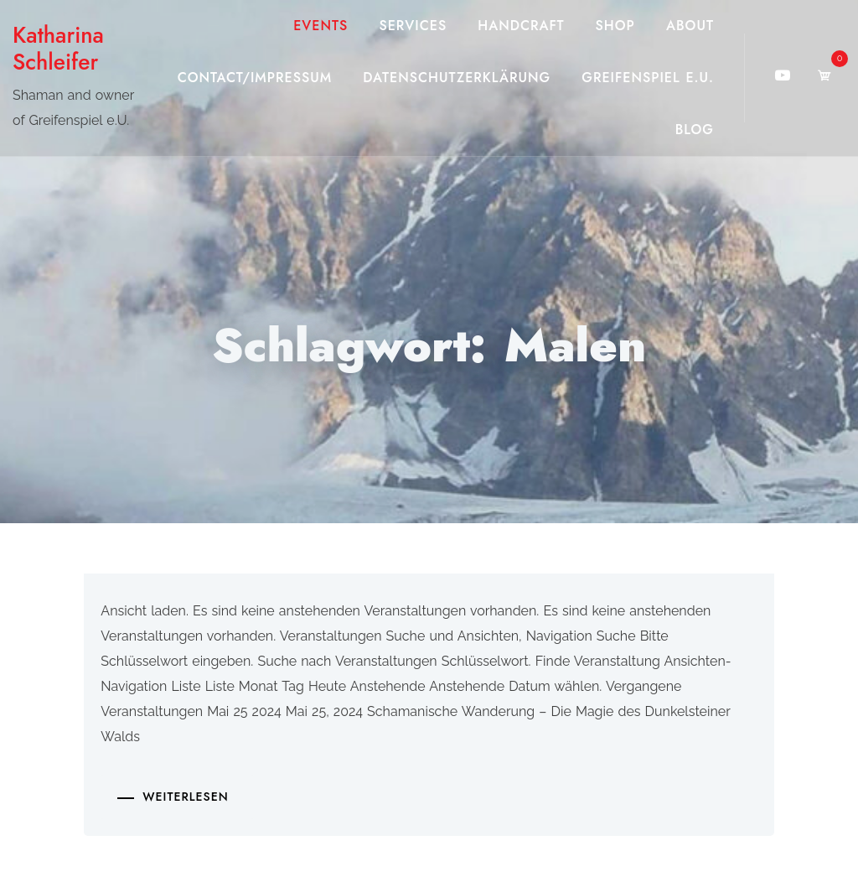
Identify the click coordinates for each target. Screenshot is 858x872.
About (690, 25)
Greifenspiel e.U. (647, 77)
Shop (615, 25)
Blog (694, 129)
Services (413, 25)
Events (320, 25)
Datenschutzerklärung (456, 77)
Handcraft (521, 25)
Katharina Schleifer (58, 48)
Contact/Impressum (255, 77)
